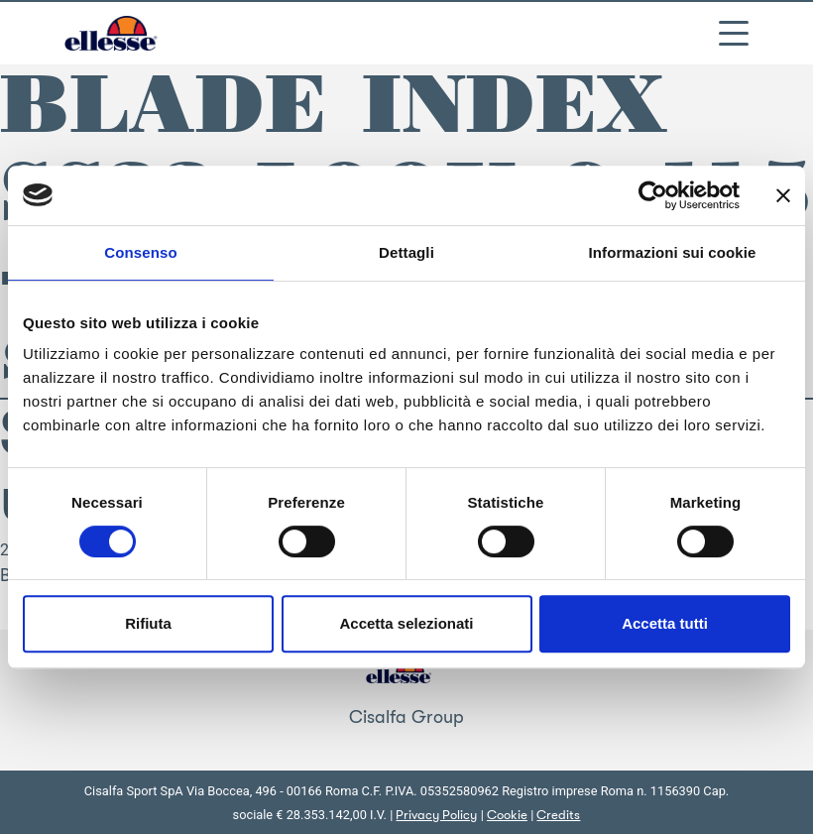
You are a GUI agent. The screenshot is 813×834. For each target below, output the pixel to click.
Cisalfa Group (406, 717)
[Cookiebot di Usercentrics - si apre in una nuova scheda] (653, 195)
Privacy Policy (436, 814)
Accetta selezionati (406, 623)
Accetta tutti (665, 623)
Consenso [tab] (140, 252)
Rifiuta (148, 623)
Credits (558, 814)
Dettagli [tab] (406, 252)
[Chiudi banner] (783, 195)
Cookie (507, 814)
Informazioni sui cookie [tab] (672, 252)
